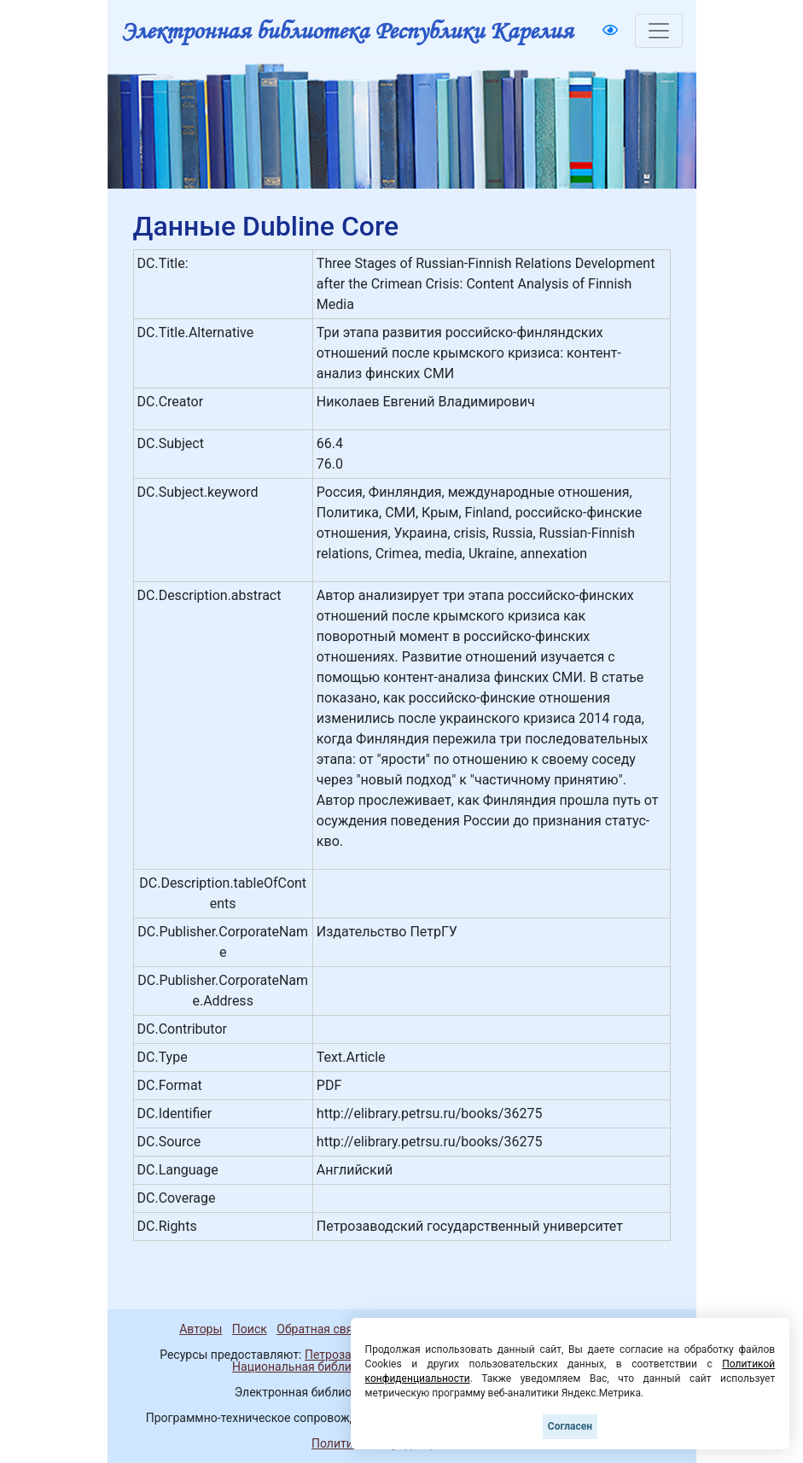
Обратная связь (320, 1329)
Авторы (200, 1329)
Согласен (570, 1426)
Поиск (249, 1329)
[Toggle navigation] (659, 31)
